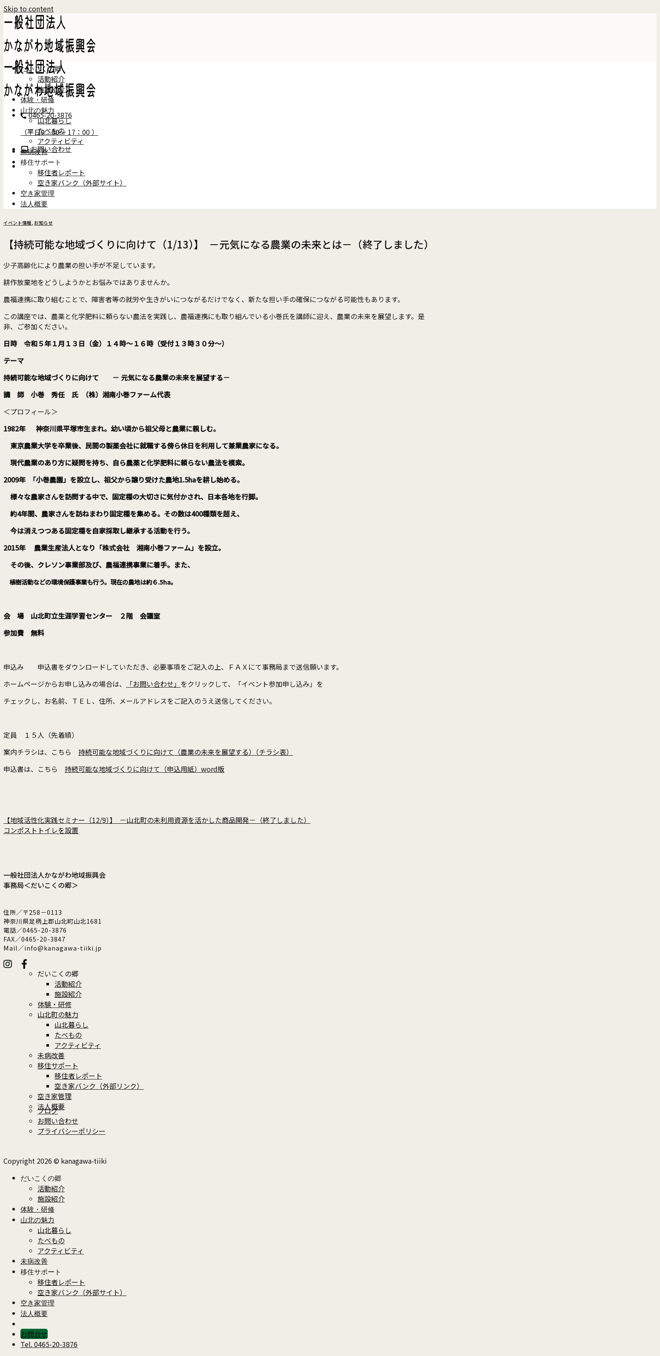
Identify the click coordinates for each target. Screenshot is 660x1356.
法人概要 (34, 205)
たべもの (51, 131)
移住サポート (40, 163)
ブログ (47, 1110)
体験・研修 (37, 101)
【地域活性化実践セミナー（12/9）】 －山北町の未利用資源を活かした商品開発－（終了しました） (156, 820)
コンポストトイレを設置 (40, 830)
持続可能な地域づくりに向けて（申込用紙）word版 (144, 769)
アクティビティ (60, 141)
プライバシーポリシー (71, 1131)
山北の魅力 (37, 111)
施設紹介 (51, 89)
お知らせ (43, 223)
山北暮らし (54, 120)
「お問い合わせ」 (153, 684)
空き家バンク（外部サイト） (81, 182)
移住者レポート (61, 172)
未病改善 (34, 153)
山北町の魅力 (57, 1014)
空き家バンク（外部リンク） (99, 1086)
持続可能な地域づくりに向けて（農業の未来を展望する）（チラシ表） (185, 752)
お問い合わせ (57, 1121)
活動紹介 (51, 79)
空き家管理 (37, 194)
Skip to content (28, 8)
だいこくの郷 (40, 70)
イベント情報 (17, 223)
